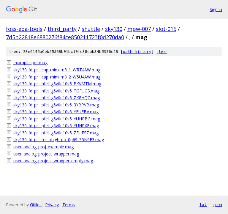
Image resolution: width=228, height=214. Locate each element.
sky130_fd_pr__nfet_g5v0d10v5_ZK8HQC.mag (56, 97)
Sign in (216, 9)
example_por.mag (30, 62)
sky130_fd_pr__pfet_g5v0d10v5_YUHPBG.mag (56, 119)
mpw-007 (139, 28)
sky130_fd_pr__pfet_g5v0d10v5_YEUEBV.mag (56, 111)
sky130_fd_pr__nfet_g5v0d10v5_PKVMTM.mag (57, 83)
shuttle (91, 28)
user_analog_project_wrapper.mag (46, 154)
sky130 (113, 28)
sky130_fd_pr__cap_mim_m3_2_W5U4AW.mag (56, 77)
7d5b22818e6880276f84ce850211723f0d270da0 (65, 37)
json (217, 204)
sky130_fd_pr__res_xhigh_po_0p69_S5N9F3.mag (58, 139)
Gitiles (36, 204)
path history (137, 51)
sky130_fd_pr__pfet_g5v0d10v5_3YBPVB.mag (56, 105)
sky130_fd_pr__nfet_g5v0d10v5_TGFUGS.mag (56, 91)
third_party (62, 28)
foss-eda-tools (24, 28)
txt (203, 204)
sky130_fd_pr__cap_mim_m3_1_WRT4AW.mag (56, 70)
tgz (162, 51)
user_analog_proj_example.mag (43, 147)
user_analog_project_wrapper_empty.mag (53, 160)
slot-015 (166, 28)
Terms (68, 204)
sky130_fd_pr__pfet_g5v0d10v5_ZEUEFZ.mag (56, 133)
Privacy (52, 204)
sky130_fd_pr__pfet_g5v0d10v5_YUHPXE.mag (56, 125)
